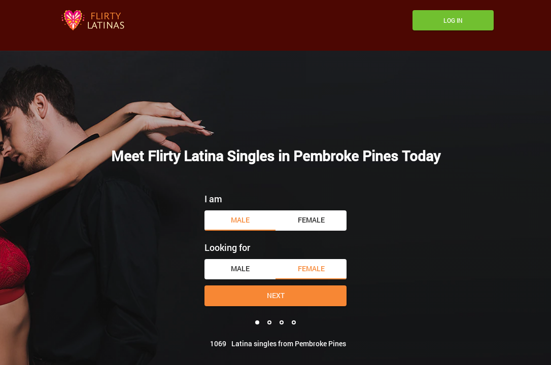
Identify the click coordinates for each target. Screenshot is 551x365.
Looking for (227, 247)
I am (213, 199)
